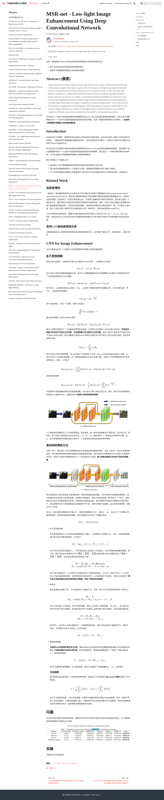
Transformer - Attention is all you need (21, 126)
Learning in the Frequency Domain (20, 233)
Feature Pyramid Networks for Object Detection (24, 69)
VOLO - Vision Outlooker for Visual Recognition (25, 199)
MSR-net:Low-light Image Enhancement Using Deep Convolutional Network (84, 46)
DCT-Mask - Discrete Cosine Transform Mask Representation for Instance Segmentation (24, 269)
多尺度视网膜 (142, 36)
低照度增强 (141, 23)
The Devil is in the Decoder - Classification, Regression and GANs (23, 22)
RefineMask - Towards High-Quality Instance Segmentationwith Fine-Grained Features (24, 131)
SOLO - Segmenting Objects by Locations (22, 217)
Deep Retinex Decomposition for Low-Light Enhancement (23, 180)
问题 (137, 42)
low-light (57, 763)
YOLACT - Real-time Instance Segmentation (23, 221)
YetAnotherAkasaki (123, 3)
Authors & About (105, 3)
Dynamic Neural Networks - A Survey (21, 65)
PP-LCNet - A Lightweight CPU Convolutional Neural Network (24, 251)
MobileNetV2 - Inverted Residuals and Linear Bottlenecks (24, 81)
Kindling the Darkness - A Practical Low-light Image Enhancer (24, 286)
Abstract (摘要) (140, 13)
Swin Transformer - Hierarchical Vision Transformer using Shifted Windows (22, 258)
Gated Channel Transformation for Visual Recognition (22, 99)
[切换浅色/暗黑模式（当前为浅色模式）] (134, 3)
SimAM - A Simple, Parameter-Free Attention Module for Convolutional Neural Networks (24, 211)
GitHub (45, 3)
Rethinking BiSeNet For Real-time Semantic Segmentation (23, 155)
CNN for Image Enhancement (144, 32)
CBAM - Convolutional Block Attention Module (25, 160)
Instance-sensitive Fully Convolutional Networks (25, 229)
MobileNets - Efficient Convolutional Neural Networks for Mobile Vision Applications (23, 92)
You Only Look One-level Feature (20, 225)
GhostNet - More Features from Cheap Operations (25, 281)
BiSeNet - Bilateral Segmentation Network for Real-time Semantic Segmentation (24, 148)
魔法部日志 (34, 3)
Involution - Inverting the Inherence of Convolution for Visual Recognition (25, 116)
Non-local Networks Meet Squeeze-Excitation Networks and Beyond (24, 170)
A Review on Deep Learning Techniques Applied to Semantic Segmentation (25, 75)
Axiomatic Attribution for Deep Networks (22, 298)
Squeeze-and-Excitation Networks (20, 143)
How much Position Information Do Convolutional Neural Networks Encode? (25, 293)
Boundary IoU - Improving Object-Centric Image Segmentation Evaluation (25, 109)
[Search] (150, 3)
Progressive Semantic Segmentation (20, 35)
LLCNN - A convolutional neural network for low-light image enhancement (25, 194)
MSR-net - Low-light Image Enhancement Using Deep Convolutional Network (25, 187)
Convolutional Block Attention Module (21, 104)
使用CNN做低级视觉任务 (145, 28)
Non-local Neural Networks (18, 164)
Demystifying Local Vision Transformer (22, 263)
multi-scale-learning (69, 763)
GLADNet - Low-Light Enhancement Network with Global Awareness (24, 138)
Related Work (140, 20)
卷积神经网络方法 (144, 39)
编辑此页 (51, 768)
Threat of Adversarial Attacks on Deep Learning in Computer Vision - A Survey (25, 29)
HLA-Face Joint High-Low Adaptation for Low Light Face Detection (24, 49)
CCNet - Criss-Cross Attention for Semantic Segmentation (23, 238)
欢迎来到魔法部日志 (16, 17)
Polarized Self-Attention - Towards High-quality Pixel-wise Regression (24, 204)
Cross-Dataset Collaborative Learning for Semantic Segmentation (25, 60)
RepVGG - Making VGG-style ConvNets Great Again (24, 245)
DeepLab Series (14, 55)
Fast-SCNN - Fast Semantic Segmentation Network (25, 87)
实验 (137, 46)
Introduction (139, 17)
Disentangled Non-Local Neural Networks (22, 175)
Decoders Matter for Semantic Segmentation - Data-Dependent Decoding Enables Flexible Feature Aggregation (24, 41)
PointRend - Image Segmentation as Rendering (24, 122)
